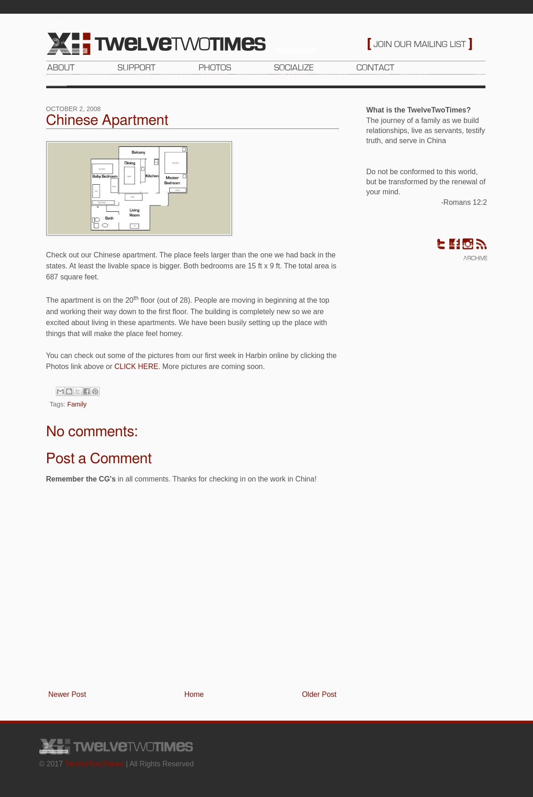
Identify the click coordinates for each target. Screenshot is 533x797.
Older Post (319, 694)
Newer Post (67, 694)
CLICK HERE (136, 366)
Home (194, 694)
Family (76, 404)
